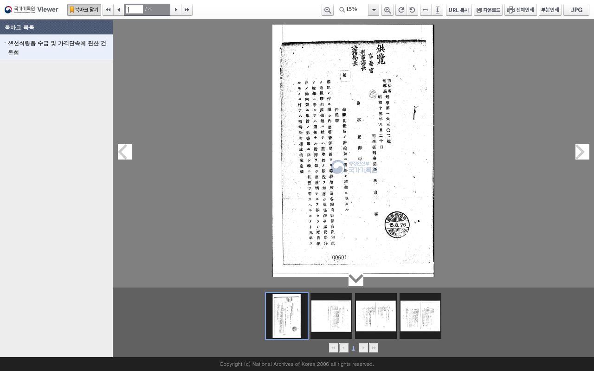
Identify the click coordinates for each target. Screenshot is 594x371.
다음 (175, 10)
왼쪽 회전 (412, 10)
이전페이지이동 (125, 152)
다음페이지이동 (582, 152)
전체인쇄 (520, 10)
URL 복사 (459, 10)
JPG (576, 10)
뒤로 (363, 348)
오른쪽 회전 (401, 10)
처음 (108, 10)
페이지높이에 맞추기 (438, 10)
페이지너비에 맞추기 (426, 10)
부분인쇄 (550, 10)
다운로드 (488, 10)
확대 (387, 10)
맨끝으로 (373, 348)
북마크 (84, 10)
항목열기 (373, 10)
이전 (119, 10)
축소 (328, 10)
